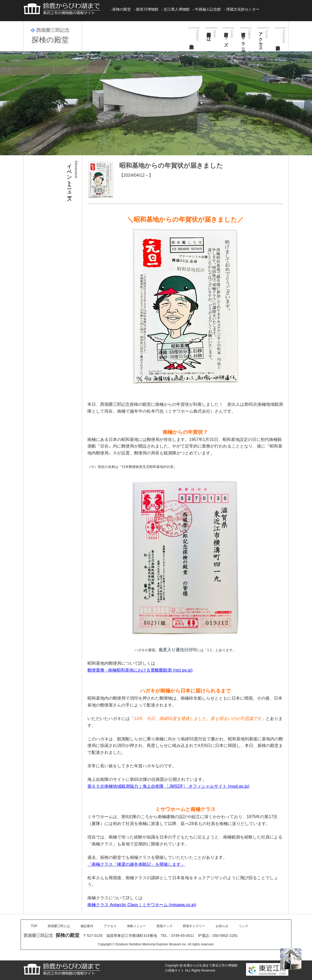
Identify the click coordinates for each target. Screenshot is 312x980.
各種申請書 (280, 35)
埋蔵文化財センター (243, 9)
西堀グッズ (226, 37)
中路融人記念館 (208, 9)
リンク (243, 926)
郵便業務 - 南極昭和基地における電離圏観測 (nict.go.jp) (140, 670)
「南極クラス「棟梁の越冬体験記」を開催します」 (136, 864)
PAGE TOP (290, 958)
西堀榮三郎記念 (53, 30)
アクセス (260, 39)
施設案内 (194, 34)
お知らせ (222, 926)
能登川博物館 (147, 9)
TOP (34, 926)
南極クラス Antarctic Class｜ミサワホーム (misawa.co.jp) (141, 904)
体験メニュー (136, 926)
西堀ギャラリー (243, 39)
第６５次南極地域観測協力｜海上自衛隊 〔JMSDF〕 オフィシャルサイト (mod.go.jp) (168, 786)
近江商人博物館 (177, 9)
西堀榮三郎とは (209, 34)
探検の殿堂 (121, 9)
